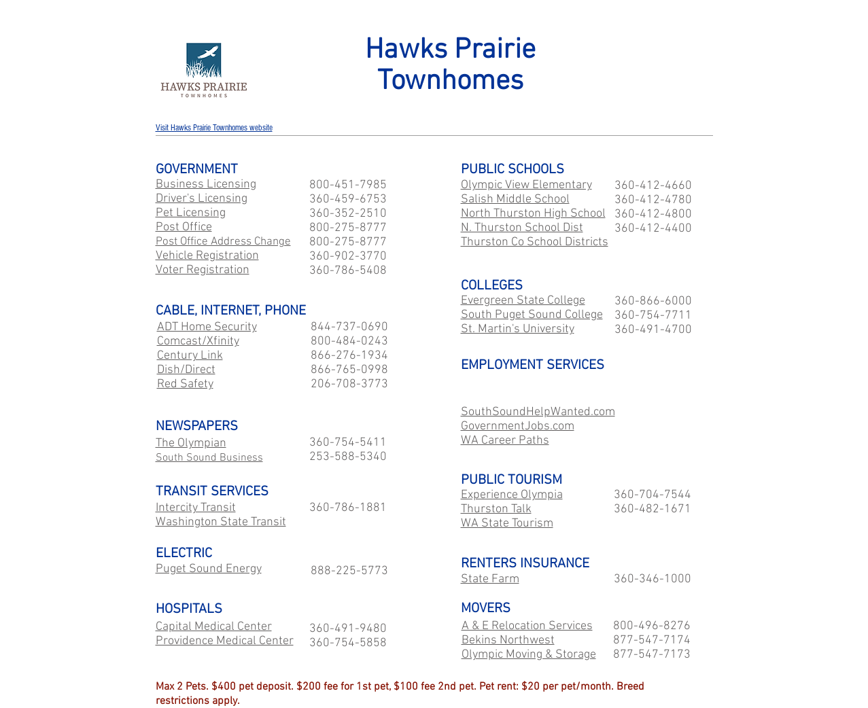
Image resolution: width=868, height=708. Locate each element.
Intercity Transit (196, 508)
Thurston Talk (496, 509)
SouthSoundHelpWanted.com (538, 412)
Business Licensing (206, 184)
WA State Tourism (507, 523)
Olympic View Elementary (526, 185)
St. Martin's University (517, 329)
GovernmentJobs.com (517, 426)
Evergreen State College (523, 301)
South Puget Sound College (532, 315)
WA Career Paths (505, 440)
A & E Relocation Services (527, 626)
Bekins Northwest (508, 640)
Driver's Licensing (201, 199)
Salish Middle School (515, 199)
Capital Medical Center (214, 627)
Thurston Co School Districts (534, 242)
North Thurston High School (533, 214)
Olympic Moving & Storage (529, 655)
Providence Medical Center (225, 641)
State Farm (490, 579)
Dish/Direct (186, 370)
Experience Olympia (512, 495)
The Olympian (191, 443)
